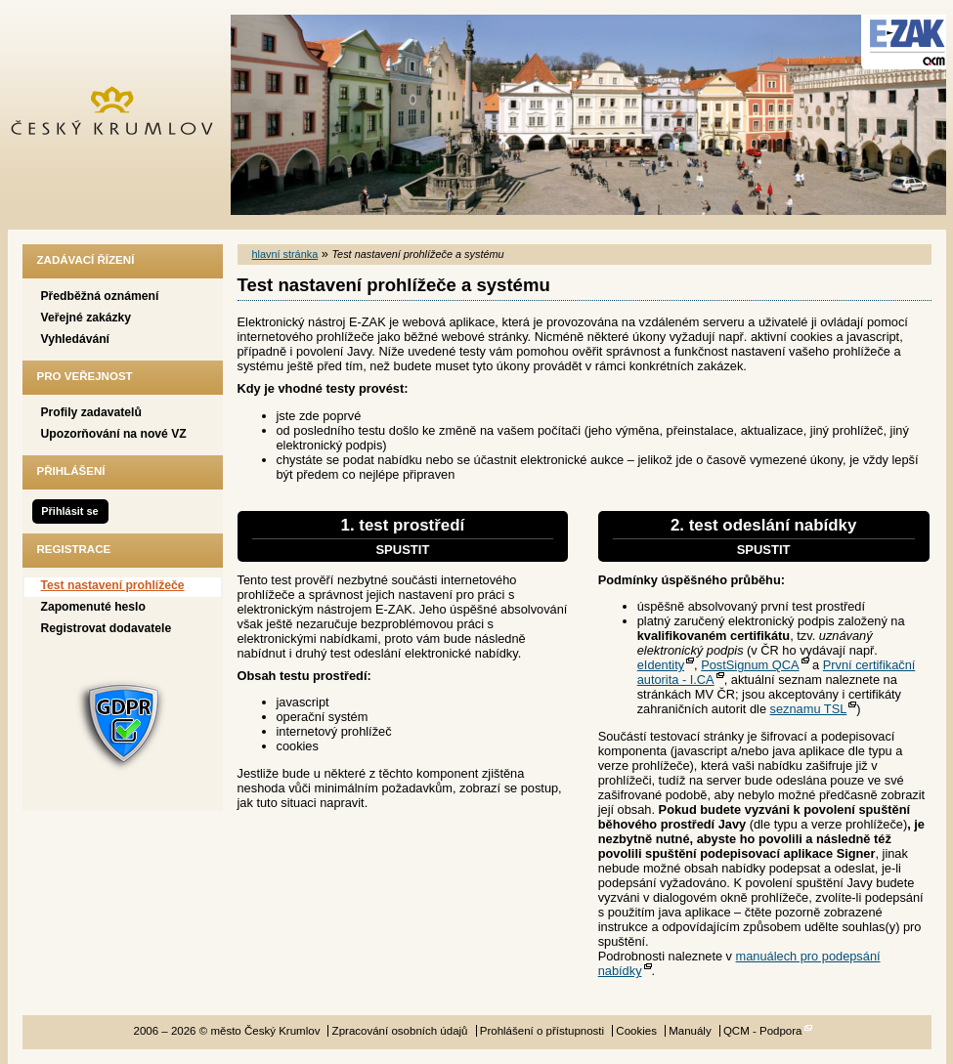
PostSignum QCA (750, 665)
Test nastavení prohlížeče (113, 585)
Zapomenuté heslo (93, 607)
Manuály (690, 1031)
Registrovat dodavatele (106, 628)
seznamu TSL (808, 709)
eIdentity (660, 665)
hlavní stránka (285, 254)
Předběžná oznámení (100, 296)
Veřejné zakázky (86, 317)
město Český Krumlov (123, 115)
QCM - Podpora (762, 1031)
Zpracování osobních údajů (400, 1031)
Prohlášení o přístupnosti (542, 1031)
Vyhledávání (75, 339)
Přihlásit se (69, 511)
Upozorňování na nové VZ (114, 434)
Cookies (636, 1031)
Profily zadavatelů (91, 412)
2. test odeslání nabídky (764, 536)
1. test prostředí (403, 536)
